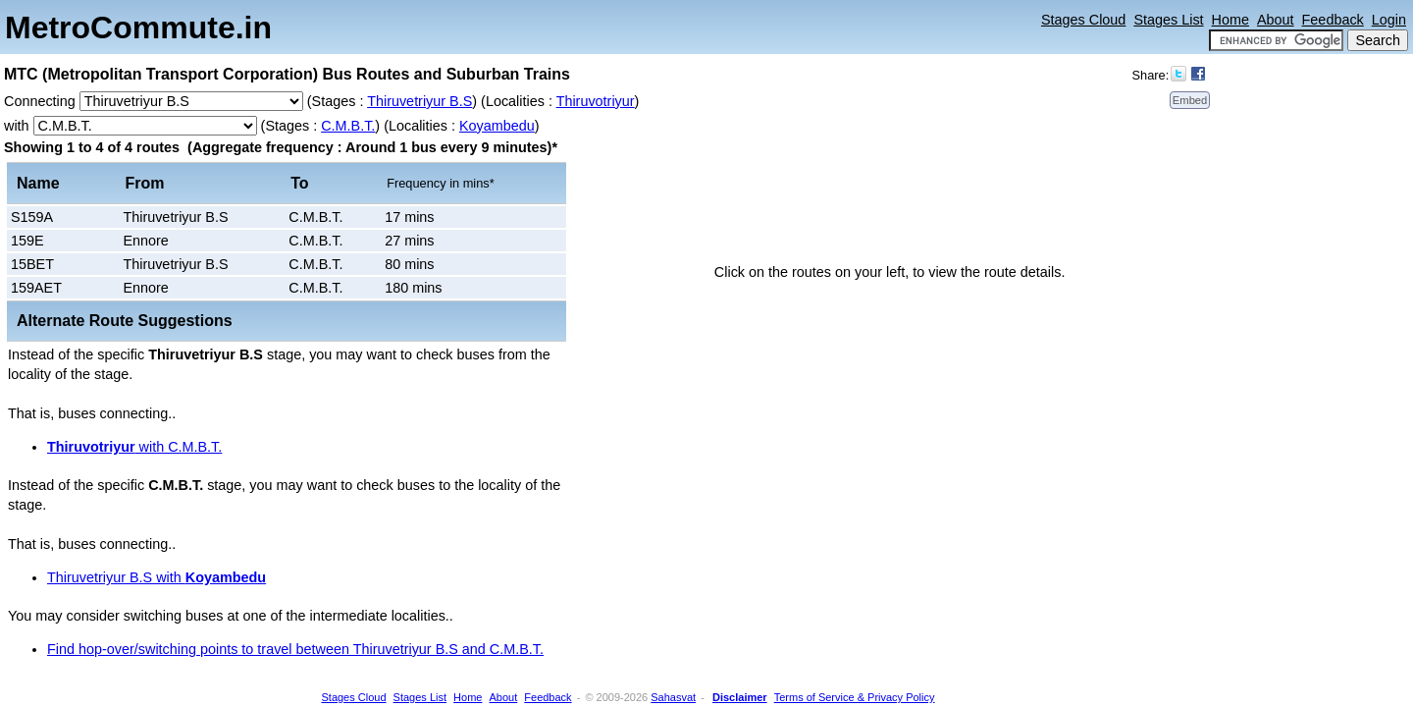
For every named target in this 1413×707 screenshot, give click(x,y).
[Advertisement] (1334, 348)
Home (1230, 19)
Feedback (1333, 19)
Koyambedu (497, 126)
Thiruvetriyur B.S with (156, 577)
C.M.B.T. (348, 126)
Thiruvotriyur (595, 101)
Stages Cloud (1083, 19)
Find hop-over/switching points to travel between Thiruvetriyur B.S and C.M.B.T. (295, 649)
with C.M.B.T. (134, 447)
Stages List (1168, 19)
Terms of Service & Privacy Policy (854, 697)
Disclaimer (739, 697)
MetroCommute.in (138, 27)
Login (1389, 19)
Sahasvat (673, 697)
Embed (1190, 100)
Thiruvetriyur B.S (419, 101)
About (1275, 19)
